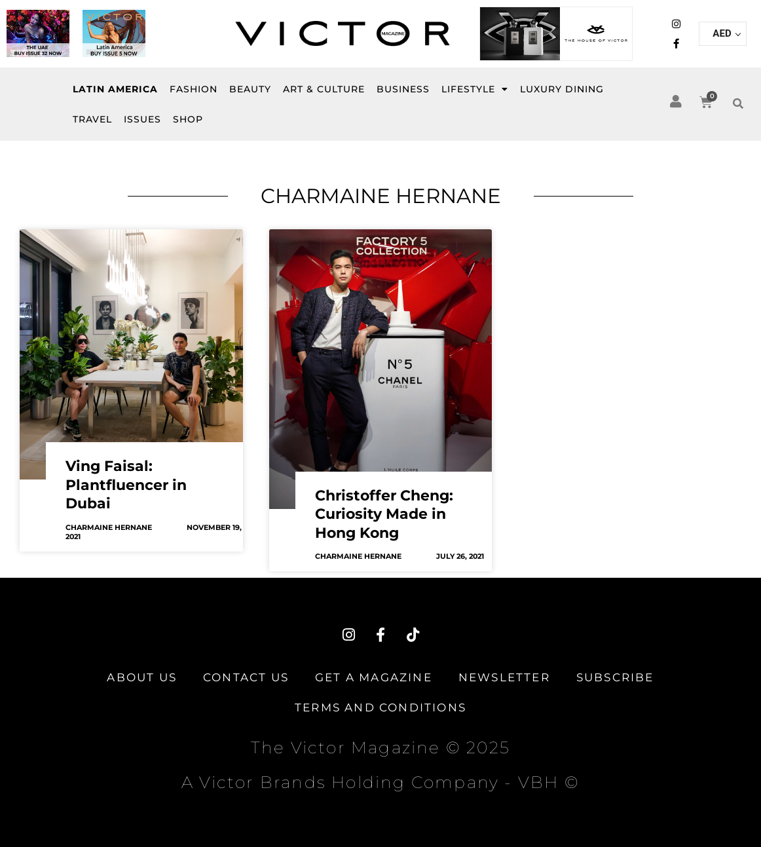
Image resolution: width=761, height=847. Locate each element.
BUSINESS (403, 89)
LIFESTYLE (474, 89)
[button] (738, 104)
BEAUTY (250, 89)
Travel (92, 119)
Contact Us (246, 677)
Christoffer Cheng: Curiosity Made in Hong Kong (384, 514)
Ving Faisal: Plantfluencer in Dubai (126, 484)
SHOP (188, 119)
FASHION (193, 89)
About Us (142, 677)
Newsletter (504, 677)
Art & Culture (324, 89)
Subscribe (615, 677)
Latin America (115, 89)
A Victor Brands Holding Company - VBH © (380, 782)
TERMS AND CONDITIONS (380, 707)
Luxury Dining (562, 89)
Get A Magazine (373, 677)
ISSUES (142, 119)
